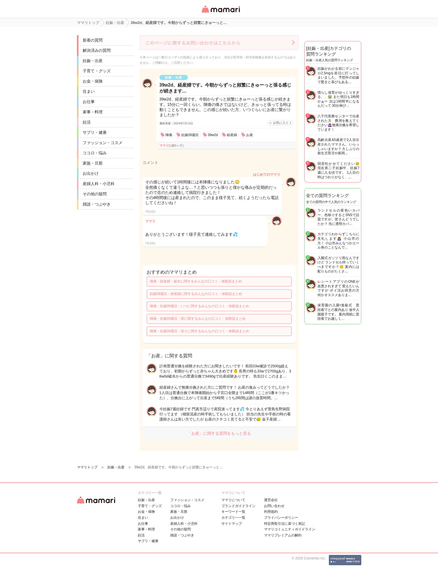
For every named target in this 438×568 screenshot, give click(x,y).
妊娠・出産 (93, 60)
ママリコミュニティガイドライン (289, 529)
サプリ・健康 (95, 132)
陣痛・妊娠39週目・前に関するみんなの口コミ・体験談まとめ (198, 319)
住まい (89, 91)
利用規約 (271, 512)
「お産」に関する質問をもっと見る (219, 433)
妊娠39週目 (190, 135)
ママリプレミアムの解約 (283, 535)
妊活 (87, 122)
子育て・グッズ (97, 71)
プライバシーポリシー (281, 518)
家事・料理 (93, 112)
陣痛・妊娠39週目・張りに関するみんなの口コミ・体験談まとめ (199, 331)
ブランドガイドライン (238, 506)
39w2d (213, 135)
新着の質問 (93, 40)
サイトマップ (231, 524)
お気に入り (282, 122)
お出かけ (91, 173)
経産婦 (232, 135)
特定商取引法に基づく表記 (284, 524)
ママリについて (233, 500)
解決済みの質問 (97, 50)
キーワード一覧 (233, 512)
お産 (249, 135)
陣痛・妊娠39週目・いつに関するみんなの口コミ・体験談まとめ (199, 306)
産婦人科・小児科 (99, 183)
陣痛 (168, 135)
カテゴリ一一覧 (233, 518)
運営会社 (271, 500)
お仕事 (89, 101)
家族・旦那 (93, 163)
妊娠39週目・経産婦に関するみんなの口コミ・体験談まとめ (196, 294)
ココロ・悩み (95, 153)
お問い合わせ (274, 506)
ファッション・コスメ (103, 142)
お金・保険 (93, 81)
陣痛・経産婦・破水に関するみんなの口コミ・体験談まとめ (196, 281)
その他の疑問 (95, 194)
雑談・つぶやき (97, 204)
